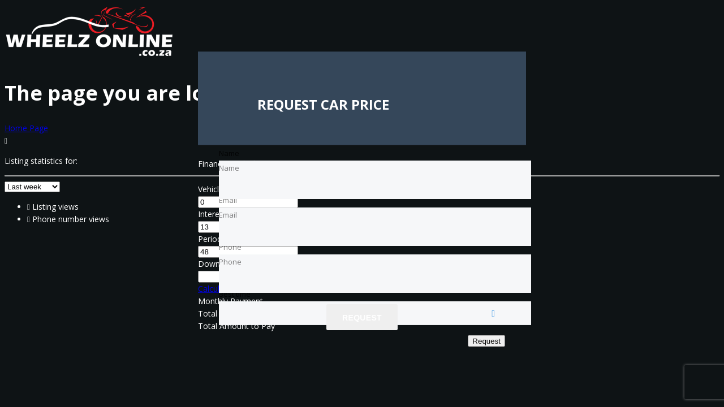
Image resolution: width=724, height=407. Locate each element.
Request (486, 341)
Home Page (26, 128)
